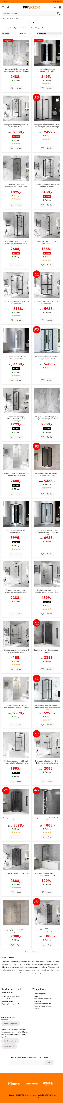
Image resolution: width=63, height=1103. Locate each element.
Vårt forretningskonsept (42, 1003)
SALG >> (5, 2)
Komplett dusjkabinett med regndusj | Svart (16, 531)
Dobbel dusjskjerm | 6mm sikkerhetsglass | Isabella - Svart (46, 591)
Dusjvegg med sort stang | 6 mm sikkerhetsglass (47, 242)
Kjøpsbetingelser (39, 993)
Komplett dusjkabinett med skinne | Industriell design (47, 185)
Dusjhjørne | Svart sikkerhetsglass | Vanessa (47, 651)
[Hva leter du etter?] (31, 13)
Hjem (3, 18)
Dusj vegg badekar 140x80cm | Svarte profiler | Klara (46, 874)
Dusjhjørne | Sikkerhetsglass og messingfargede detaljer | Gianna (16, 70)
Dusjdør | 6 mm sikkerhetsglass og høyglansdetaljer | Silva (16, 474)
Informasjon (57, 1)
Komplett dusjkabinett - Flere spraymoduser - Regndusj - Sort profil (46, 532)
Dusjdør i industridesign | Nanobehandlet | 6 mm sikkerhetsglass (16, 419)
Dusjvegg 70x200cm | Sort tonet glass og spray (47, 930)
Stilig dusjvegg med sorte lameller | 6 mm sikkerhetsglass (16, 651)
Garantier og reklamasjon (43, 998)
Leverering (37, 1001)
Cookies (37, 1008)
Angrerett (37, 996)
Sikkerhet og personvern (42, 1006)
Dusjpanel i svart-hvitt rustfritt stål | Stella (47, 819)
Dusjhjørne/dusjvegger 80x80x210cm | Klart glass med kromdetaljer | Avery (16, 931)
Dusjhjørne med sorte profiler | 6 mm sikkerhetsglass (16, 126)
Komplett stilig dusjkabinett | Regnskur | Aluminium (46, 70)
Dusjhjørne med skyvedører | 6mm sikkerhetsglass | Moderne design (47, 126)
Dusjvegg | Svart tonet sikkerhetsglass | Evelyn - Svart (16, 185)
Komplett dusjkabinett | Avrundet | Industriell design (47, 302)
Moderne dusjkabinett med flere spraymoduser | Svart (46, 358)
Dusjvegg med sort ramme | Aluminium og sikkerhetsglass (16, 591)
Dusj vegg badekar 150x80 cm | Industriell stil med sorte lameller (16, 762)
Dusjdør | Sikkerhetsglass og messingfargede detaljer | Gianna (16, 706)
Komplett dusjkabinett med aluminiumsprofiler (16, 358)
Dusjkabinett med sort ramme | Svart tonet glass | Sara (46, 474)
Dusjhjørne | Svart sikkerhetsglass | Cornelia (16, 819)
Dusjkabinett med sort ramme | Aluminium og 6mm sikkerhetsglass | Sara (47, 707)
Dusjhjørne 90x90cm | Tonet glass (16, 873)
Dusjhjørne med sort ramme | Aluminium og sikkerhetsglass (16, 242)
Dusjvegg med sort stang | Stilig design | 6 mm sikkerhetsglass (46, 762)
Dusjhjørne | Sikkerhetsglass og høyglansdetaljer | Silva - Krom (46, 418)
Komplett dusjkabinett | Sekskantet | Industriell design (16, 302)
